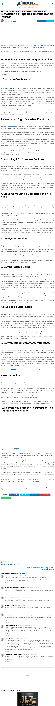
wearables (16, 448)
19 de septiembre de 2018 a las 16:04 (18, 570)
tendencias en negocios (13, 350)
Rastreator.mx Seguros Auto (13, 592)
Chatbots (13, 369)
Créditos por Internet (11, 620)
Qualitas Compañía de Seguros (13, 649)
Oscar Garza (8, 633)
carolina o (8, 571)
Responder (7, 579)
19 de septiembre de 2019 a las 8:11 (16, 609)
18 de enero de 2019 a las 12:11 (20, 600)
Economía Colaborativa (9, 88)
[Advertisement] (27, 34)
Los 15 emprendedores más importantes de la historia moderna (42, 563)
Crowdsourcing (11, 126)
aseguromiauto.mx (48, 295)
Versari (7, 609)
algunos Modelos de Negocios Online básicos (37, 45)
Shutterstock (31, 85)
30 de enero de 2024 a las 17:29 (29, 649)
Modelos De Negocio (15, 11)
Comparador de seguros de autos (14, 582)
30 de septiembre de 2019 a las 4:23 (24, 620)
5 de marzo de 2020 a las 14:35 (19, 633)
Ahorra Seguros (9, 600)
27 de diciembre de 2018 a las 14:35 (31, 582)
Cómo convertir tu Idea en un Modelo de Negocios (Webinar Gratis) (13, 563)
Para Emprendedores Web (39, 11)
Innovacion (4, 11)
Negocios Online (26, 11)
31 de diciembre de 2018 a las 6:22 (28, 592)
